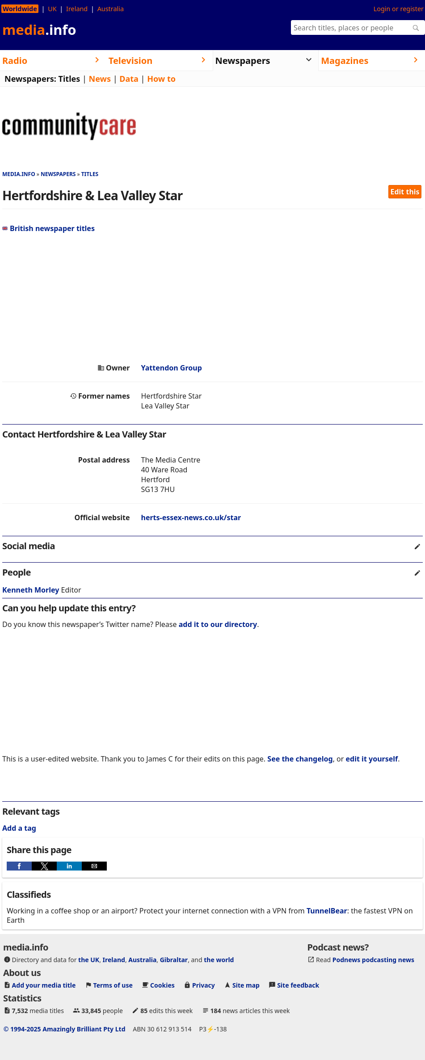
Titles (69, 78)
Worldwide (20, 8)
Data (129, 78)
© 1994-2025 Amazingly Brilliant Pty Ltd (65, 1029)
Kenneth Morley (30, 590)
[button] (19, 866)
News (100, 78)
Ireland (77, 8)
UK (52, 8)
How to (161, 78)
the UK (88, 959)
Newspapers (58, 174)
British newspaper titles (48, 228)
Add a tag (19, 828)
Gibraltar (174, 959)
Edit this (405, 192)
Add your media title (44, 985)
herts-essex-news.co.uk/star (191, 517)
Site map (246, 985)
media (39, 29)
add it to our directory (218, 624)
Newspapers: (30, 78)
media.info (18, 174)
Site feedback (298, 985)
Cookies (162, 985)
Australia (110, 8)
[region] (212, 298)
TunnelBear (327, 911)
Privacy (203, 985)
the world (219, 959)
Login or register (399, 8)
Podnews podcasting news (373, 959)
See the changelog (299, 759)
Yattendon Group (171, 368)
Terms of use (113, 985)
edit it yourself (372, 759)
